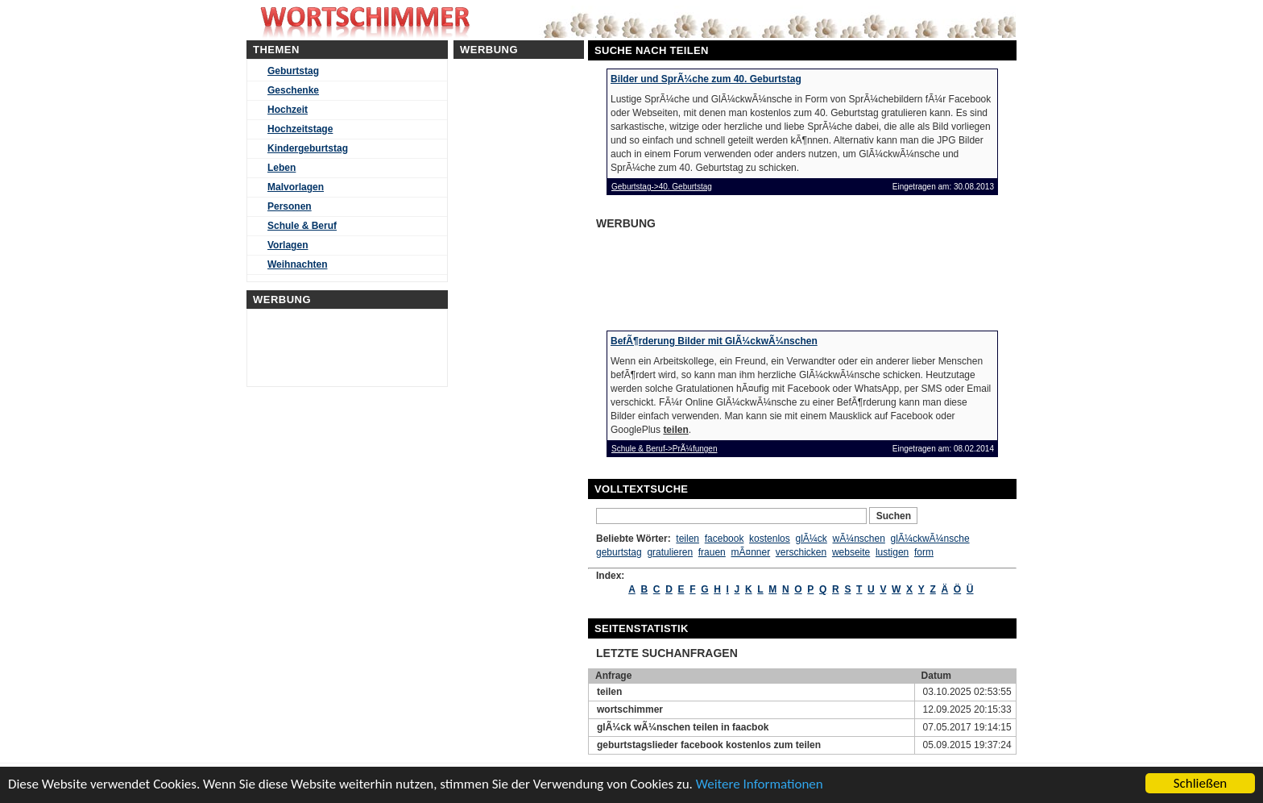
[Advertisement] (720, 275)
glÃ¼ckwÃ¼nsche (930, 538)
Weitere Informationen (759, 784)
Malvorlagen (295, 187)
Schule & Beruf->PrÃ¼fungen (664, 448)
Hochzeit (287, 109)
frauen (712, 552)
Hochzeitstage (300, 129)
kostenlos (769, 538)
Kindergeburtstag (307, 148)
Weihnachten (297, 264)
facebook (724, 538)
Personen (289, 206)
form (924, 552)
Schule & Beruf (302, 225)
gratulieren (670, 552)
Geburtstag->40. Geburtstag (661, 186)
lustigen (892, 552)
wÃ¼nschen (859, 538)
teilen (687, 538)
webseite (851, 552)
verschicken (801, 552)
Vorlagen (287, 245)
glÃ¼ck (810, 538)
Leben (281, 167)
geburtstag (619, 552)
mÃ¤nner (750, 552)
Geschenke (293, 90)
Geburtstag (293, 71)
